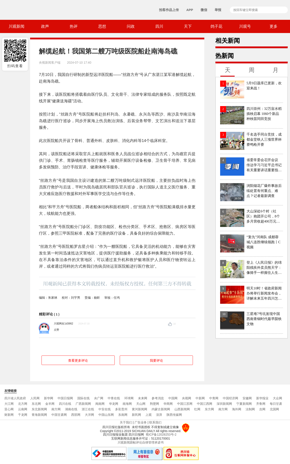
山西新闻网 (182, 409)
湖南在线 (71, 409)
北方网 (22, 403)
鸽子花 (216, 26)
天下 (188, 26)
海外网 (236, 409)
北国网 (274, 409)
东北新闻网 (39, 409)
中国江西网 (204, 403)
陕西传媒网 (174, 414)
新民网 (136, 414)
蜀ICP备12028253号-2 (161, 434)
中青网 (213, 398)
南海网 (127, 403)
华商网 (168, 403)
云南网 (22, 409)
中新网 (200, 398)
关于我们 (126, 422)
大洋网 (89, 414)
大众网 (277, 398)
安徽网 (247, 398)
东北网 (36, 403)
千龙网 (22, 414)
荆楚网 (154, 403)
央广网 (98, 398)
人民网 (35, 398)
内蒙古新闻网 (161, 409)
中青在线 (114, 398)
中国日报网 (65, 398)
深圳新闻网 (224, 403)
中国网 (173, 398)
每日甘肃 (276, 403)
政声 (45, 26)
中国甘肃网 (59, 414)
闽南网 (100, 403)
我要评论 (156, 360)
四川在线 (65, 403)
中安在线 (104, 409)
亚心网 (9, 409)
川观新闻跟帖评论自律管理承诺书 (141, 442)
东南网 (122, 414)
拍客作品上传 (169, 10)
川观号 (245, 26)
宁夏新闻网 (244, 403)
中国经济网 (230, 398)
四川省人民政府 (15, 398)
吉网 (262, 409)
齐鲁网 (260, 403)
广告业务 (140, 422)
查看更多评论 (78, 360)
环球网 (129, 398)
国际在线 (83, 398)
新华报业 (262, 398)
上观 (148, 414)
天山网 (140, 403)
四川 (159, 26)
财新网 (9, 414)
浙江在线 (88, 409)
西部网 (75, 414)
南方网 (56, 409)
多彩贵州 (121, 409)
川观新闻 (16, 26)
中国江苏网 (184, 403)
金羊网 (49, 403)
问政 (131, 26)
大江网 (9, 403)
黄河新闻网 (139, 409)
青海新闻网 (39, 414)
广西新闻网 (83, 403)
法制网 (250, 409)
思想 (102, 26)
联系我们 (155, 422)
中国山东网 (106, 414)
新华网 (48, 398)
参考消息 (158, 398)
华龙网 (113, 403)
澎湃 (159, 414)
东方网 (209, 409)
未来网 (142, 398)
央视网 (186, 398)
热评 (74, 26)
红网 (197, 409)
